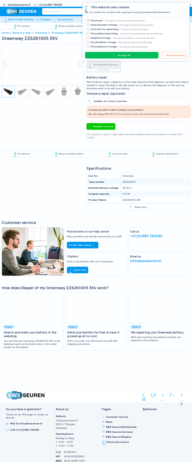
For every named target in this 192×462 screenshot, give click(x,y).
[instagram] (162, 395)
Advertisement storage (122, 24)
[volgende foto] (80, 64)
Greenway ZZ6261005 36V (67, 32)
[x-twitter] (172, 395)
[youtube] (181, 395)
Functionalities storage (122, 42)
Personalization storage (119, 46)
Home (5, 32)
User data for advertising (119, 29)
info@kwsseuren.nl (145, 261)
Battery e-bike (22, 32)
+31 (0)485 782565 (146, 236)
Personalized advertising (127, 33)
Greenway (41, 32)
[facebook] (153, 395)
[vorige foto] (5, 64)
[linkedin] (144, 395)
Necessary (118, 20)
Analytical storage (123, 37)
